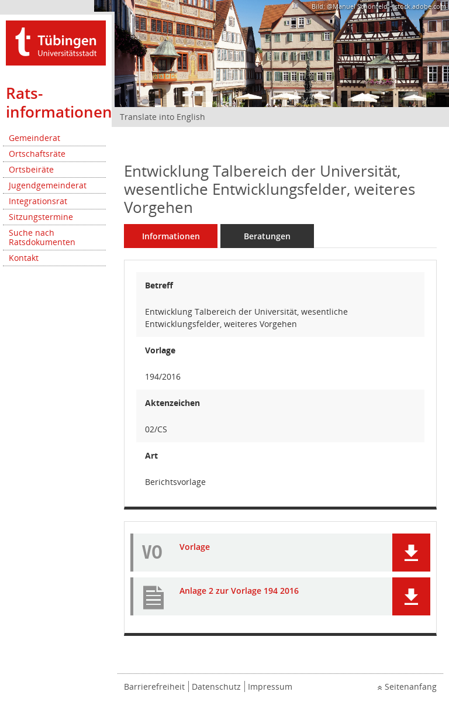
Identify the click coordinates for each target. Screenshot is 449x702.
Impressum (270, 686)
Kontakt (24, 257)
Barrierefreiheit (154, 686)
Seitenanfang (411, 686)
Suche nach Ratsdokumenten (42, 237)
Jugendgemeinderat (48, 185)
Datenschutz (216, 686)
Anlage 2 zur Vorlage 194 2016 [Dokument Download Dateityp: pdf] (239, 591)
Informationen (171, 236)
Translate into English (162, 116)
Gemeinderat (34, 137)
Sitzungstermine (41, 216)
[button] (411, 553)
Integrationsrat (38, 201)
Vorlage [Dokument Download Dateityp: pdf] (194, 547)
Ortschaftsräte (37, 153)
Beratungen (267, 236)
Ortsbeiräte (31, 169)
